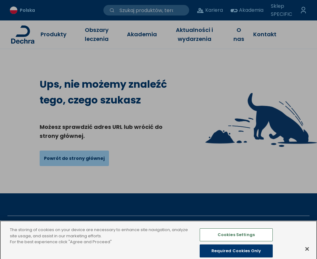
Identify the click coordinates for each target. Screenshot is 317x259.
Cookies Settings (236, 240)
